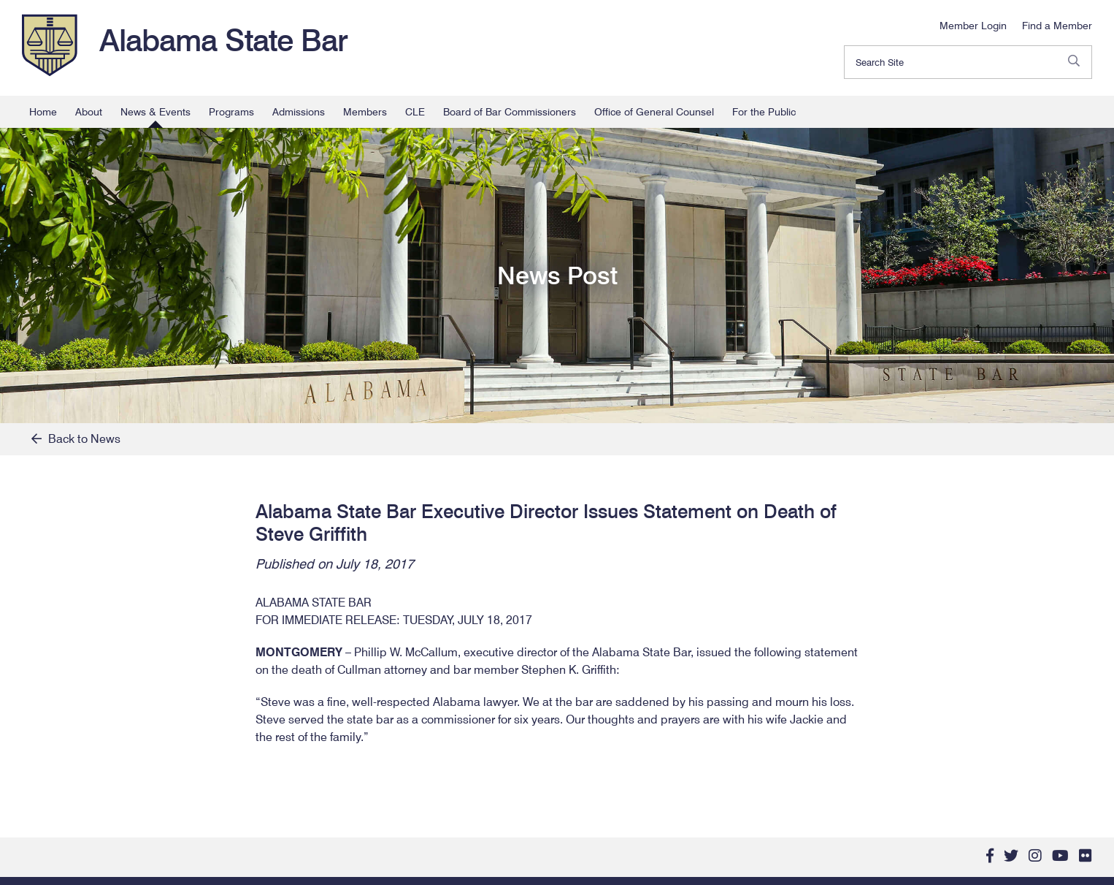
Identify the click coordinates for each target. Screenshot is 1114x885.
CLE (415, 112)
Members (365, 112)
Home (43, 112)
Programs (231, 112)
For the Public (764, 112)
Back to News (75, 439)
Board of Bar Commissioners (509, 112)
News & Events (155, 112)
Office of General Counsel (654, 112)
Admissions (298, 112)
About (88, 112)
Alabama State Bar (223, 40)
